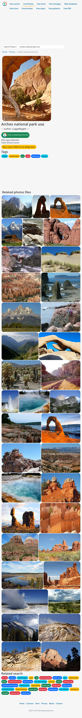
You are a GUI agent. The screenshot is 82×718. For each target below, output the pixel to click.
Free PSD (67, 8)
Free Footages (55, 4)
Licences (29, 703)
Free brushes (27, 8)
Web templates (70, 4)
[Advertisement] (41, 27)
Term (37, 703)
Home (4, 52)
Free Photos (28, 4)
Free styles (40, 8)
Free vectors (15, 4)
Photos (12, 52)
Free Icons (14, 8)
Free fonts (41, 4)
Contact (59, 703)
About (51, 703)
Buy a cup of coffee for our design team (19, 147)
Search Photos (10, 47)
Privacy (44, 703)
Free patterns (54, 8)
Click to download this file (15, 135)
